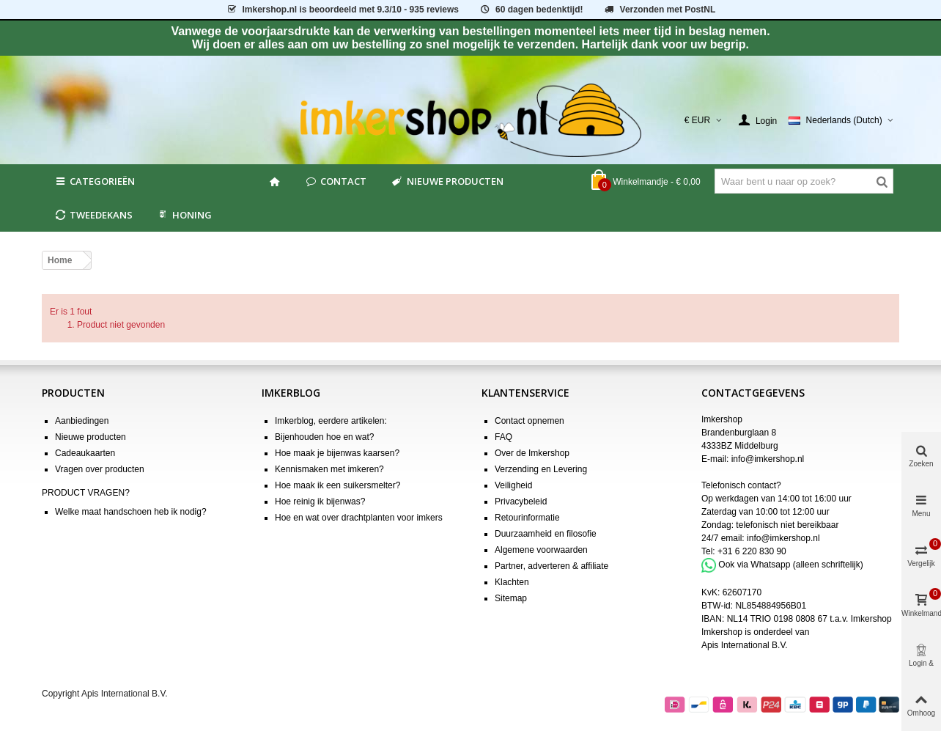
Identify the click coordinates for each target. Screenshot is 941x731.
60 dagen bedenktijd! (531, 9)
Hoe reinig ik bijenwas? (320, 501)
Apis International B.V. (744, 645)
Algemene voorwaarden (541, 550)
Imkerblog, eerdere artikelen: (331, 421)
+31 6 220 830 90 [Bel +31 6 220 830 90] (751, 551)
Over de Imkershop (532, 453)
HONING (184, 215)
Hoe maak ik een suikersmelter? (337, 485)
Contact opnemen (529, 421)
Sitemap (511, 598)
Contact (335, 181)
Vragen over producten (99, 469)
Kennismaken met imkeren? (329, 469)
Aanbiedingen (81, 421)
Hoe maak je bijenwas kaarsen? (337, 453)
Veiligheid (513, 485)
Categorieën (94, 181)
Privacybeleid (521, 501)
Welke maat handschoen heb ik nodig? (131, 512)
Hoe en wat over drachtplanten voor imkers (359, 518)
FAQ (503, 437)
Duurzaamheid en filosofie (546, 534)
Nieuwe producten (446, 181)
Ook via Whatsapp (754, 564)
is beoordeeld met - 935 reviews (342, 9)
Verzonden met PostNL (659, 9)
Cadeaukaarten (85, 453)
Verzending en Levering (541, 469)
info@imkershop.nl (768, 459)
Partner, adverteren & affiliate (551, 566)
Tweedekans (93, 215)
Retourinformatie (527, 518)
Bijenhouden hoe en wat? (324, 437)
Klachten (512, 582)
